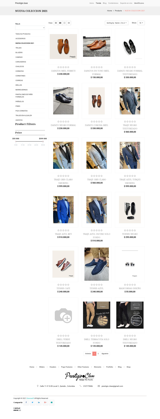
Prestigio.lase (21, 3)
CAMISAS (19, 57)
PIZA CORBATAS (21, 111)
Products (118, 11)
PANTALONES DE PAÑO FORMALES (24, 95)
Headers (53, 367)
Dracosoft (30, 398)
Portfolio (109, 367)
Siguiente (105, 354)
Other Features (83, 367)
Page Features (67, 367)
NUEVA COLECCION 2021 (135, 11)
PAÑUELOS (20, 101)
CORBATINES (20, 76)
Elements (97, 367)
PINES (18, 106)
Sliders (42, 367)
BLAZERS (19, 52)
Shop (128, 367)
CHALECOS (20, 66)
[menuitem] (92, 3)
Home (109, 11)
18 (140, 23)
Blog (120, 367)
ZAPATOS (19, 120)
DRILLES (19, 85)
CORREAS (19, 80)
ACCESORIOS (20, 38)
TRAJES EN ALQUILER (24, 115)
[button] (116, 23)
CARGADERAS (21, 62)
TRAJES (18, 48)
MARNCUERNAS (21, 90)
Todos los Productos (23, 34)
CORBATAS (20, 71)
